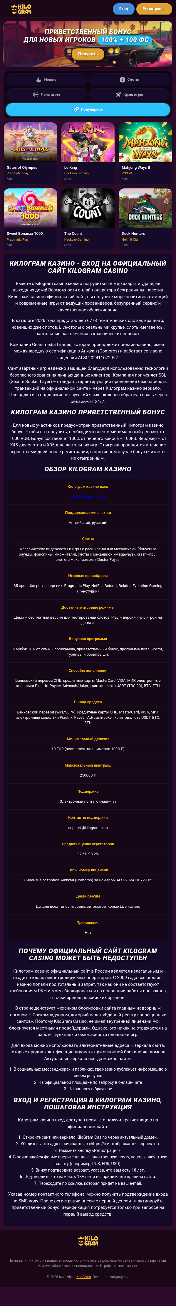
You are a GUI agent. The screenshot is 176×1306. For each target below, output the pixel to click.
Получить (88, 54)
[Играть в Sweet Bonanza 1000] (30, 219)
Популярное (88, 109)
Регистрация (154, 8)
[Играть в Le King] (88, 153)
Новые (46, 79)
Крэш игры (129, 94)
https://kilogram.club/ (88, 496)
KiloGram (83, 1277)
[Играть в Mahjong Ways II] (145, 153)
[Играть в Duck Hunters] (145, 219)
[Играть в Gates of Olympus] (30, 153)
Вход (123, 8)
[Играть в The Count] (88, 219)
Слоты (129, 79)
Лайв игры (46, 94)
